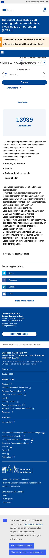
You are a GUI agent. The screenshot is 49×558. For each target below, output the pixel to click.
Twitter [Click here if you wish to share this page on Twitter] (11, 273)
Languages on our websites (12, 492)
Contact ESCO (8, 374)
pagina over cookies (33, 524)
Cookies (5, 495)
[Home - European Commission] (22, 9)
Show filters (12, 88)
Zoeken (24, 82)
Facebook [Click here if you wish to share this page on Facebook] (13, 280)
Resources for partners (11, 486)
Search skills (23, 70)
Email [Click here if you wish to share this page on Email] (11, 294)
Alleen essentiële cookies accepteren (27, 552)
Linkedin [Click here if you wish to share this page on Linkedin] (12, 287)
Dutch (45, 9)
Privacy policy (7, 499)
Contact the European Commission (15, 479)
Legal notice (7, 502)
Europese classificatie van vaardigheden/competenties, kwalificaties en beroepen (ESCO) (23, 355)
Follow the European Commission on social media (21, 483)
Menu (2, 52)
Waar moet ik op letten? (37, 2)
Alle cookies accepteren (21, 546)
